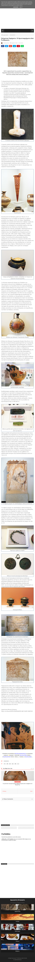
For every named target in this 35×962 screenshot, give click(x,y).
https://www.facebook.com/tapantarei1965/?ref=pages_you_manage (26, 828)
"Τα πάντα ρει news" (20, 958)
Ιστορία (17, 921)
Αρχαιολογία (17, 911)
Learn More (15, 7)
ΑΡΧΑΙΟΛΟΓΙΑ (17, 781)
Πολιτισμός (17, 931)
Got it (21, 7)
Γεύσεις (17, 941)
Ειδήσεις (17, 951)
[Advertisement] (17, 19)
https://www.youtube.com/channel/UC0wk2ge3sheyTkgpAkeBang (9, 828)
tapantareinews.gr (18, 959)
